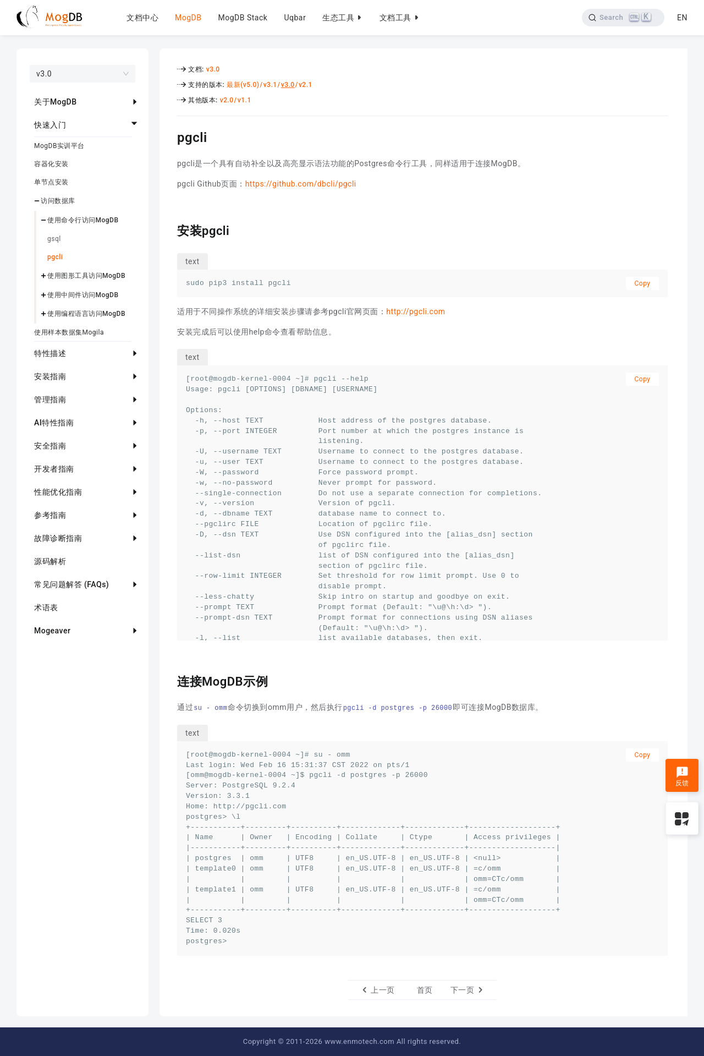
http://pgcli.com (415, 311)
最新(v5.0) (243, 85)
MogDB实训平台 (59, 146)
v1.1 (244, 100)
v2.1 (305, 85)
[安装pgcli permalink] (168, 229)
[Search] (623, 17)
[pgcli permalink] (168, 136)
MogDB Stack (242, 17)
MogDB (188, 17)
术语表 (46, 607)
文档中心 (142, 17)
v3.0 (213, 69)
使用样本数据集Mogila (69, 332)
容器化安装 (51, 164)
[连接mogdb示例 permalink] (168, 680)
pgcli (55, 257)
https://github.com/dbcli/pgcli (300, 183)
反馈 (682, 776)
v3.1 (270, 85)
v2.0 (227, 100)
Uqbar (295, 17)
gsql (54, 239)
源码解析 (50, 561)
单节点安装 (51, 182)
